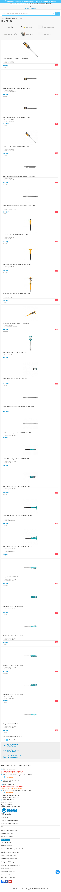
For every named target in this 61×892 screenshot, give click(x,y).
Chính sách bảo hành (7, 868)
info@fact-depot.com (30, 8)
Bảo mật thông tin (6, 827)
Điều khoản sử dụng (6, 845)
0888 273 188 (15, 780)
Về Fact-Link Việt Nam (7, 836)
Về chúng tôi (4, 817)
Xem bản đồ (9, 777)
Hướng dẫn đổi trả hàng (7, 862)
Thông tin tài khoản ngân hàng (9, 820)
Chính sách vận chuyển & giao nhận (10, 865)
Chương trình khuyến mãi (8, 871)
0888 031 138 (7, 782)
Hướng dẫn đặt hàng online (8, 855)
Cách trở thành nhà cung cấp (9, 858)
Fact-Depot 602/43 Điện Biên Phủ (10, 823)
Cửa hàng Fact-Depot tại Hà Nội (9, 830)
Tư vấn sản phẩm (6, 875)
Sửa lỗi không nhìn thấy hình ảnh (10, 852)
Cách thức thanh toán (7, 833)
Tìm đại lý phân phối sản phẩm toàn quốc (12, 849)
